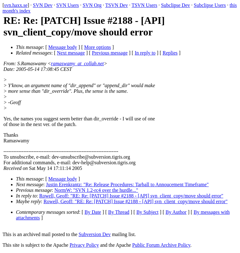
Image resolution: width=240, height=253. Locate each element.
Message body (62, 47)
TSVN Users (144, 5)
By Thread (118, 212)
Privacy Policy (84, 245)
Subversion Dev (95, 234)
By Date (93, 212)
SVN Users (67, 5)
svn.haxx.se (16, 5)
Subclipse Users (210, 5)
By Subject (147, 212)
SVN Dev (42, 5)
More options (97, 47)
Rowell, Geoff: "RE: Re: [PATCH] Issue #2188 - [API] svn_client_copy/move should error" (131, 195)
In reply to (145, 52)
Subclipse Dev (175, 5)
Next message (71, 52)
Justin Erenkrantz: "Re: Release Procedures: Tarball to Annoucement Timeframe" (127, 184)
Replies (170, 52)
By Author (176, 212)
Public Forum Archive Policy (161, 245)
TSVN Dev (116, 5)
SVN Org (92, 5)
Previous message (110, 52)
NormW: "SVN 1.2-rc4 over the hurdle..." (96, 190)
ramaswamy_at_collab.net (77, 63)
